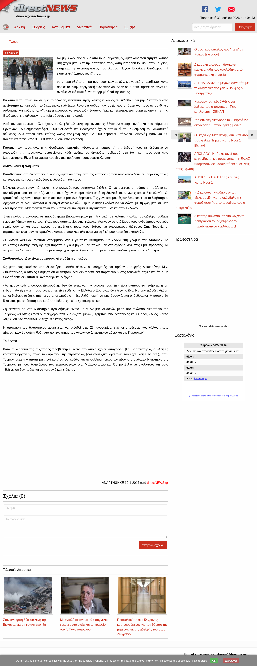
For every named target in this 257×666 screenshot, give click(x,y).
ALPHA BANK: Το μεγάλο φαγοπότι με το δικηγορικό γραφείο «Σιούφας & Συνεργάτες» (221, 88)
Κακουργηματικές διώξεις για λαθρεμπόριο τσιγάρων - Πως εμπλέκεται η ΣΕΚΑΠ (215, 106)
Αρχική (19, 27)
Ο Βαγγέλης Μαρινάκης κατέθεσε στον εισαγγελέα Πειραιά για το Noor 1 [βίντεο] (221, 140)
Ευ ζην (129, 27)
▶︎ (254, 136)
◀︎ (177, 136)
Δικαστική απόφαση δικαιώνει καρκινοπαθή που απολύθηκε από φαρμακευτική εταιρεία (218, 69)
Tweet (13, 41)
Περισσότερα (199, 660)
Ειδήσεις (38, 27)
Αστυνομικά (61, 27)
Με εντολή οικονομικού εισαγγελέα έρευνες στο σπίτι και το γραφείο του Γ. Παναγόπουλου (84, 624)
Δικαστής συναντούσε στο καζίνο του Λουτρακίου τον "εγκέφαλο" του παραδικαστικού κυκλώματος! (220, 221)
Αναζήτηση (245, 27)
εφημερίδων (223, 326)
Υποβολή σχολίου (153, 545)
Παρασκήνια (107, 27)
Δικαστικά (84, 27)
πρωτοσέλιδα (208, 326)
